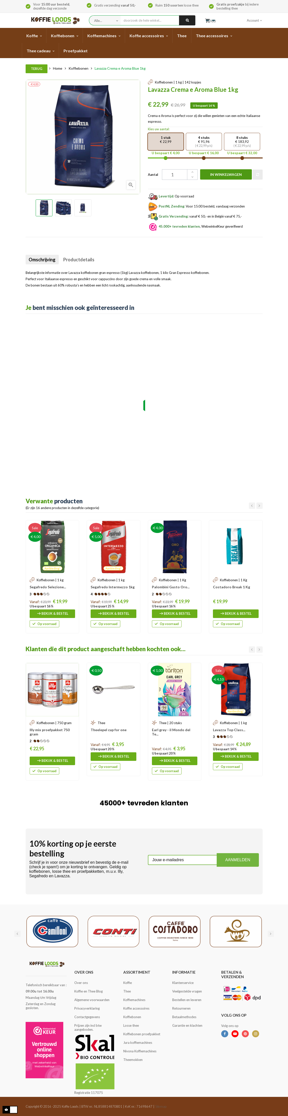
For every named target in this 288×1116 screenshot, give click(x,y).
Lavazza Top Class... (229, 730)
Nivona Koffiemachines (139, 1051)
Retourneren (181, 1008)
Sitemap (160, 1106)
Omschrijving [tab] (44, 259)
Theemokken (133, 1060)
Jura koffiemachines (137, 1043)
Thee (127, 991)
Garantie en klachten (187, 1025)
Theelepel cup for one (109, 730)
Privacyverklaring (87, 1008)
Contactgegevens (87, 1017)
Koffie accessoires (136, 1008)
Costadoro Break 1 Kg (231, 587)
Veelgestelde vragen (187, 991)
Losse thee (131, 1025)
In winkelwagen (220, 174)
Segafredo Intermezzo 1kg (113, 587)
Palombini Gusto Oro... (171, 587)
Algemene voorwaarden (91, 1000)
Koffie (127, 983)
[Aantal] (172, 175)
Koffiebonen (132, 1017)
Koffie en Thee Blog (88, 991)
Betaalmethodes (184, 1017)
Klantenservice (183, 983)
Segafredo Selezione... (48, 587)
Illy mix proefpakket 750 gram (50, 732)
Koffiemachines (134, 1000)
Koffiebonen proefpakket (141, 1034)
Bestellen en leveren (186, 1000)
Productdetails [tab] (84, 259)
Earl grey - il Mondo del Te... (171, 732)
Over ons (81, 983)
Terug (36, 69)
